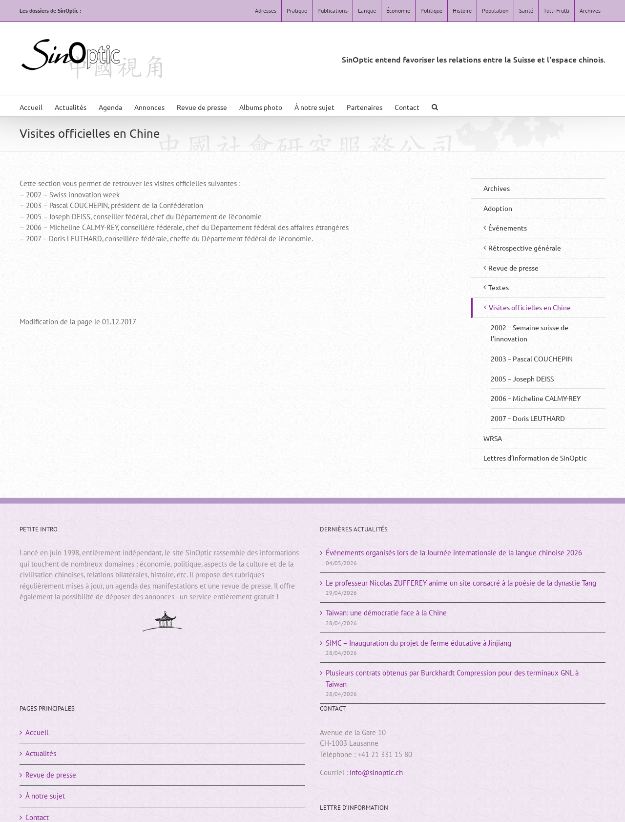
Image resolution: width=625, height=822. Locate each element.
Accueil (36, 732)
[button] (435, 106)
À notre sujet (45, 796)
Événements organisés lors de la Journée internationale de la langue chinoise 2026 (454, 552)
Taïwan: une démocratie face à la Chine (386, 612)
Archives (496, 188)
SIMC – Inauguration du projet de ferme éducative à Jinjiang (418, 643)
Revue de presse (50, 775)
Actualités (40, 753)
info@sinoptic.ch (376, 772)
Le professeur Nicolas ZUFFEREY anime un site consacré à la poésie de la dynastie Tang (461, 583)
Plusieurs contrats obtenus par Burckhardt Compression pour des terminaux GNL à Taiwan (452, 678)
